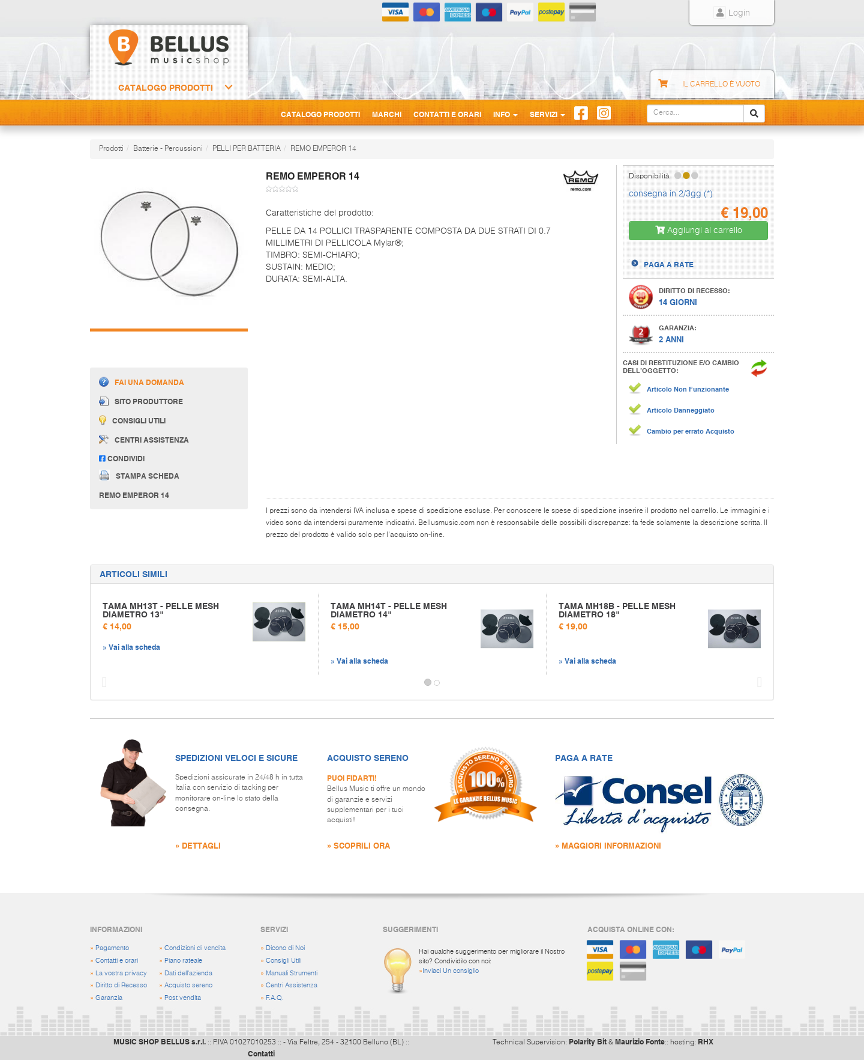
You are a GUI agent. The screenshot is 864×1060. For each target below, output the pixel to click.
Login (731, 13)
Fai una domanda (141, 382)
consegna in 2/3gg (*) (671, 194)
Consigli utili (132, 420)
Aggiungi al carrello (698, 230)
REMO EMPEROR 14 (323, 149)
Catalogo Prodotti (165, 87)
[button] (101, 683)
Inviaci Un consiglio (450, 971)
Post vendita (182, 998)
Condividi (122, 458)
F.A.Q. (275, 998)
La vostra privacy (121, 973)
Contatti (261, 1053)
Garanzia (108, 998)
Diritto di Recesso (121, 985)
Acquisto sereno (188, 985)
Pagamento (112, 948)
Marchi (386, 114)
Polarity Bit (588, 1041)
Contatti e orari (116, 960)
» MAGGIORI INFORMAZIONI (608, 845)
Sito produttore (141, 401)
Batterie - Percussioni (168, 149)
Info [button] (505, 114)
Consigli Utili (283, 960)
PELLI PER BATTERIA (246, 149)
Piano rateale (183, 960)
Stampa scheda (139, 475)
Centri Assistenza (291, 985)
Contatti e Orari (447, 114)
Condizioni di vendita (195, 948)
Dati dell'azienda (188, 973)
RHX (705, 1041)
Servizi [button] (547, 114)
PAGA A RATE (669, 264)
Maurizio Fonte (640, 1041)
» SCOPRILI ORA (358, 845)
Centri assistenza (144, 439)
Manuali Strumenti (291, 973)
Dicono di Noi (285, 948)
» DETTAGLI (198, 845)
